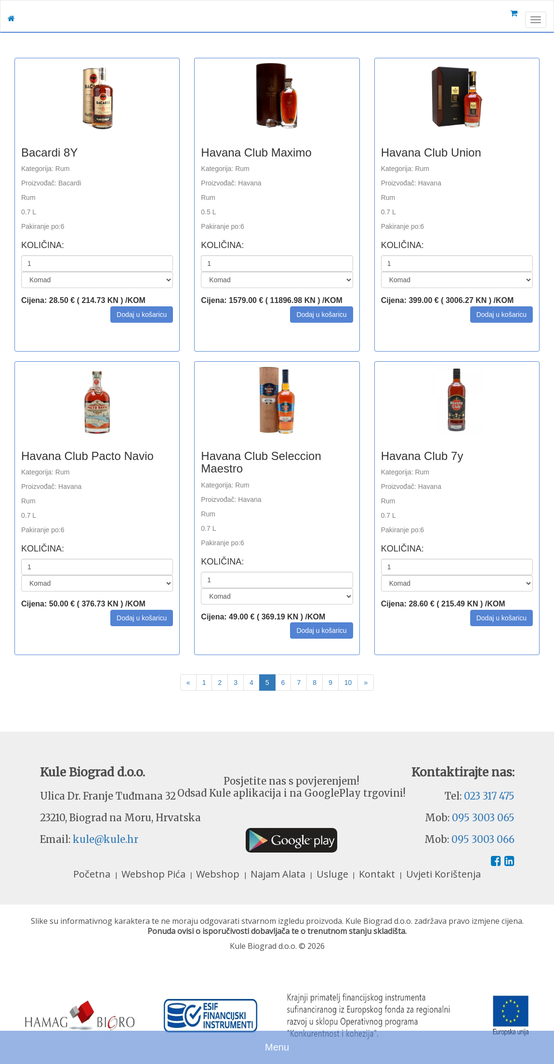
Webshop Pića (154, 873)
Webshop (219, 873)
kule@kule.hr (105, 839)
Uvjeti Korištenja (443, 873)
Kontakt (378, 873)
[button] (141, 314)
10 (348, 682)
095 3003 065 (483, 818)
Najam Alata (279, 873)
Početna (93, 873)
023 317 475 (489, 796)
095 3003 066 (482, 839)
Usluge (334, 873)
